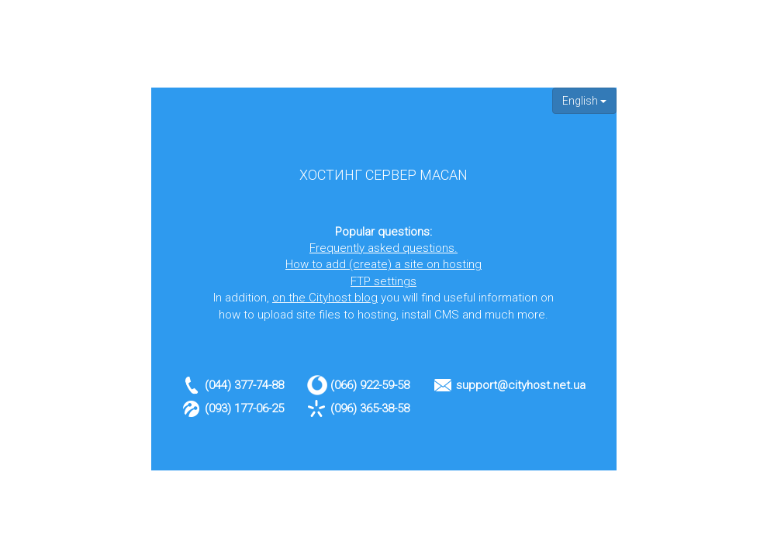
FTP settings (383, 281)
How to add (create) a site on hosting (383, 264)
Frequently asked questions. (383, 248)
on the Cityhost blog (325, 298)
